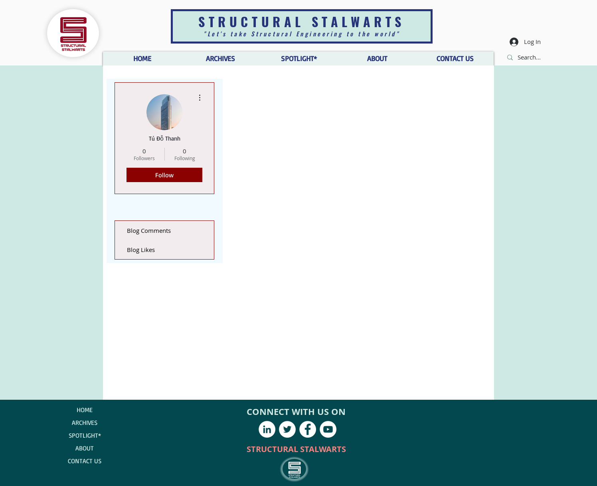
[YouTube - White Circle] (328, 429)
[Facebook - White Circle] (307, 429)
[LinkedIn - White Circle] (267, 429)
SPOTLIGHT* (85, 435)
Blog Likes (141, 250)
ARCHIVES (84, 422)
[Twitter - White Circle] (287, 429)
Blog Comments (149, 230)
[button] (377, 58)
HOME (85, 410)
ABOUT (84, 448)
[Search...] (530, 57)
